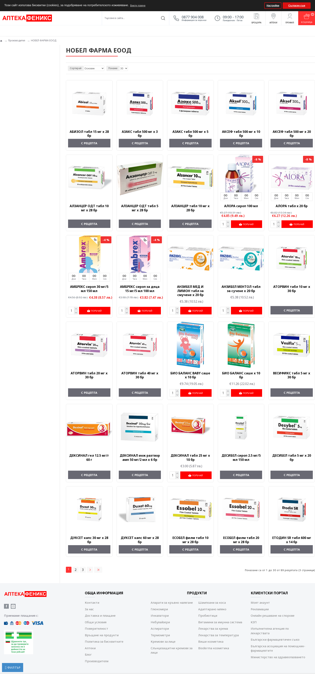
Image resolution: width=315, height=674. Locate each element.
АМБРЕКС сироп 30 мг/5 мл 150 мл (89, 288)
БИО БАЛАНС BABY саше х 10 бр (190, 375)
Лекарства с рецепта (17, 89)
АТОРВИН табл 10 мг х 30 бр (291, 288)
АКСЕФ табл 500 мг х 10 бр (241, 134)
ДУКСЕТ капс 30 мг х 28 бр (89, 539)
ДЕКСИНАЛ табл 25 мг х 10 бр (190, 457)
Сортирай (75, 68)
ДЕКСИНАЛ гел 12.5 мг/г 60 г (89, 457)
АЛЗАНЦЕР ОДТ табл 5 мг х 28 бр (139, 208)
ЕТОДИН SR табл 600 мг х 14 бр (291, 539)
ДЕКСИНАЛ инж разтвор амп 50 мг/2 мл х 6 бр (140, 457)
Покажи (112, 68)
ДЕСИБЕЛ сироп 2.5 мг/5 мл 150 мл (241, 457)
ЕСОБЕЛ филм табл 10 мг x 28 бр (190, 539)
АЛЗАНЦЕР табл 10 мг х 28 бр (190, 208)
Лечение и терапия (16, 95)
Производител (16, 40)
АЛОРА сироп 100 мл (241, 206)
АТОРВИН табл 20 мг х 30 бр (89, 375)
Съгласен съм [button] (296, 5)
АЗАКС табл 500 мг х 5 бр (190, 134)
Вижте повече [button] (138, 5)
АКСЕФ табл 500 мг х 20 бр (292, 134)
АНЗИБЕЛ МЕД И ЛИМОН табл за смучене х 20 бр (190, 290)
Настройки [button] (273, 5)
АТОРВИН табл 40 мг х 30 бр (139, 375)
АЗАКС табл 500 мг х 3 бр (140, 134)
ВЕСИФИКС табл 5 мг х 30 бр (291, 375)
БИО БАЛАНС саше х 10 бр (241, 375)
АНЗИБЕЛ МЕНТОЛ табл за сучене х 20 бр (241, 288)
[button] (261, 5)
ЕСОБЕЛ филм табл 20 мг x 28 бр (241, 539)
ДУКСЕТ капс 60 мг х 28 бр (140, 539)
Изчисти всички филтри (21, 161)
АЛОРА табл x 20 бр (292, 206)
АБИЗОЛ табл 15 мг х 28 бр (89, 134)
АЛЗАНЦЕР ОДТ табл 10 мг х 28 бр (89, 208)
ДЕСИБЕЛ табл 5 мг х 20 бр (291, 457)
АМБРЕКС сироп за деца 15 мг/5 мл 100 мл (139, 288)
